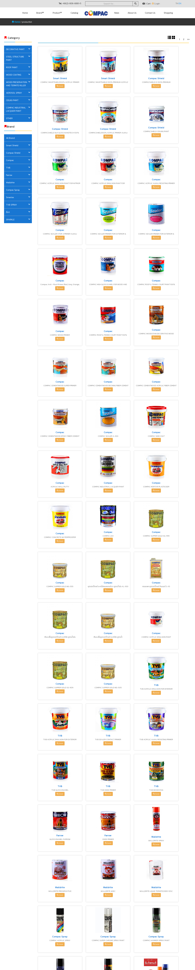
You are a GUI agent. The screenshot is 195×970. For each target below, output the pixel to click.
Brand (40, 12)
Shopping (168, 12)
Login (157, 3)
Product (57, 12)
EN (180, 3)
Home (25, 12)
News (116, 12)
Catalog (74, 12)
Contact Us (150, 12)
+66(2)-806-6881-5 (71, 3)
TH (176, 3)
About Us (132, 12)
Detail (55, 86)
